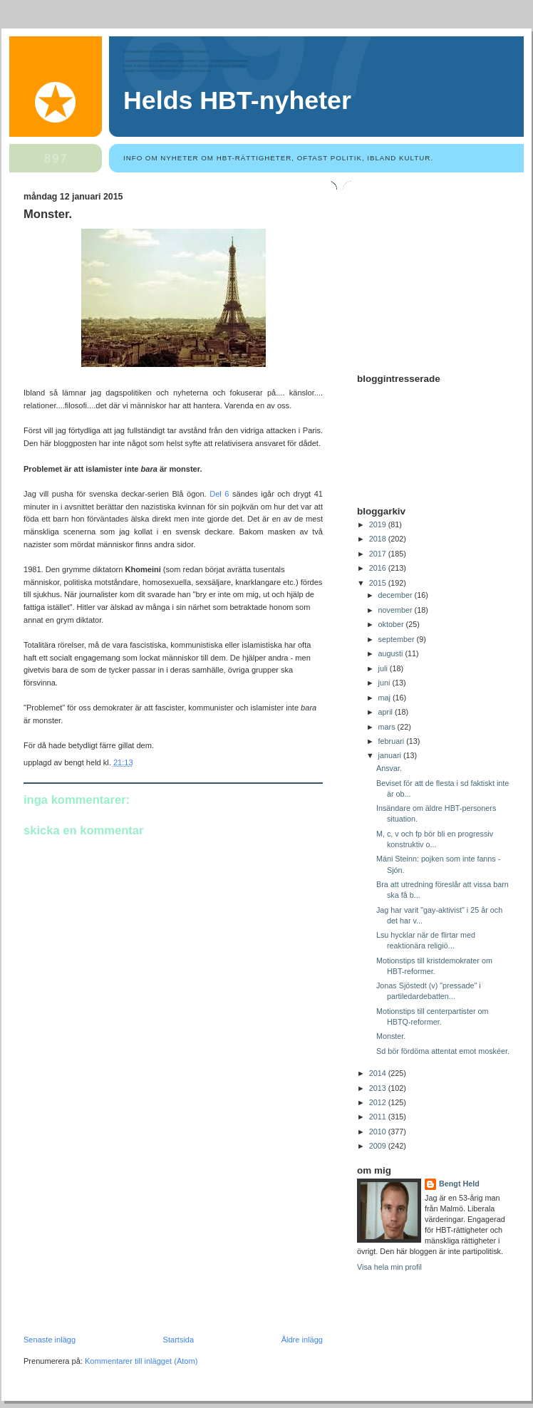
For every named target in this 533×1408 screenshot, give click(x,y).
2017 (378, 553)
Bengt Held (459, 1183)
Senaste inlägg (50, 1339)
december (396, 595)
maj (385, 697)
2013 (378, 1088)
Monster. (48, 214)
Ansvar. (389, 768)
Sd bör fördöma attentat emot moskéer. (442, 1051)
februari (392, 741)
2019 (378, 524)
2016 (378, 568)
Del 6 (220, 494)
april (386, 712)
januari (390, 755)
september (397, 639)
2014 (378, 1073)
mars (388, 727)
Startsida (179, 1339)
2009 (378, 1146)
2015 (378, 583)
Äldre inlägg (302, 1339)
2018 (378, 538)
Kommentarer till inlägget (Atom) (141, 1361)
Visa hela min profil (389, 1267)
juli (384, 668)
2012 (378, 1102)
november (396, 610)
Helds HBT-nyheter (237, 100)
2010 (378, 1131)
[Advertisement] (130, 1237)
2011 (378, 1116)
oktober (392, 624)
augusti (391, 653)
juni (385, 682)
